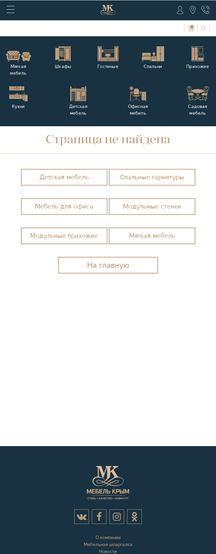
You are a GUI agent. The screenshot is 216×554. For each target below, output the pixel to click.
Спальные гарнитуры (152, 177)
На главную (108, 265)
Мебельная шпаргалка (108, 544)
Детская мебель (64, 177)
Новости (108, 551)
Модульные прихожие (64, 236)
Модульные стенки (152, 206)
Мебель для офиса (64, 206)
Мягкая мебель (152, 236)
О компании (108, 537)
